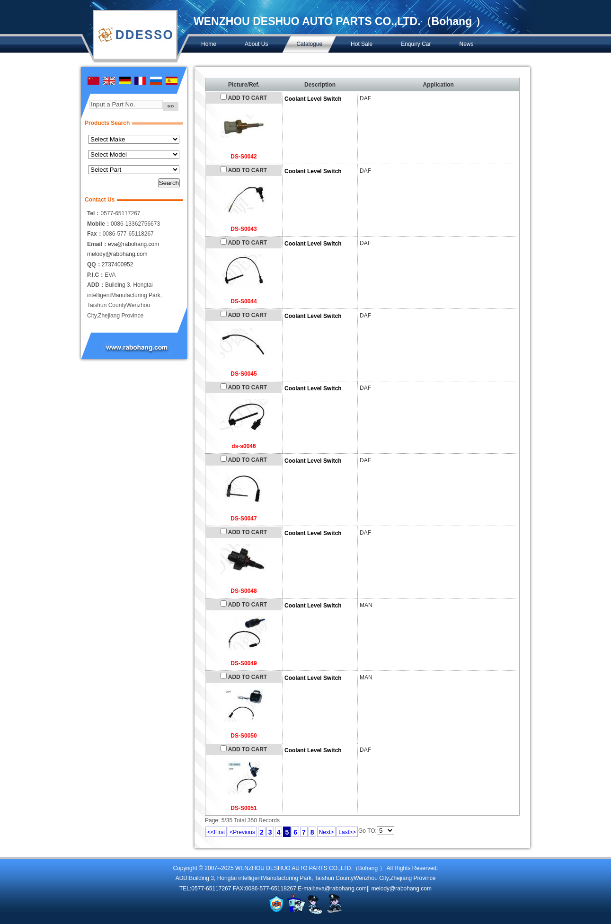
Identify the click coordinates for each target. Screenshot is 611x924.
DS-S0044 (243, 301)
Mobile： (99, 223)
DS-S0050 (243, 735)
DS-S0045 (243, 373)
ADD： (96, 285)
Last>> (347, 832)
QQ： (94, 264)
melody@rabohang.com (117, 254)
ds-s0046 (243, 446)
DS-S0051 (243, 808)
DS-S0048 (243, 591)
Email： (97, 244)
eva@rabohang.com (133, 244)
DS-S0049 (243, 663)
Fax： (95, 233)
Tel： (93, 213)
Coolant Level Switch (313, 99)
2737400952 (117, 264)
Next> (326, 832)
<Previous (242, 832)
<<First (216, 832)
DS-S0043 (243, 229)
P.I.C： (96, 275)
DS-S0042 (243, 156)
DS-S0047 (243, 518)
